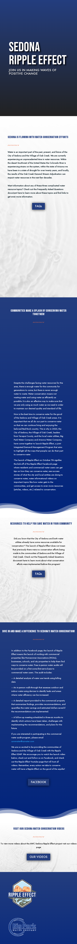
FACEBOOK (38, 782)
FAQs (38, 206)
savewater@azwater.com (22, 741)
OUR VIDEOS (38, 857)
